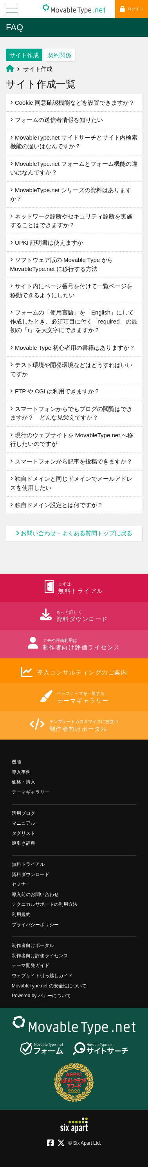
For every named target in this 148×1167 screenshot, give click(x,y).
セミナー (21, 884)
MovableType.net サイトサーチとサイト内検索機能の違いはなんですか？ (74, 142)
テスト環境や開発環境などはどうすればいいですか (71, 369)
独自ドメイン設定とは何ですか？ (56, 505)
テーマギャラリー (30, 792)
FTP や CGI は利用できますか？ (55, 391)
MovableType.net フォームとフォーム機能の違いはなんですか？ (74, 168)
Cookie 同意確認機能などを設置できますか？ (72, 102)
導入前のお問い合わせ (35, 894)
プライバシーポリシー (35, 924)
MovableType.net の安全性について (49, 986)
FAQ (14, 27)
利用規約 (21, 914)
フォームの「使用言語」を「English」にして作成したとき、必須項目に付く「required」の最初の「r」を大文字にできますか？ (73, 321)
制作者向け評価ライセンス (40, 955)
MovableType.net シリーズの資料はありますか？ (71, 194)
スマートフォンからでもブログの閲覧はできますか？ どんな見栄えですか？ (71, 413)
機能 (16, 762)
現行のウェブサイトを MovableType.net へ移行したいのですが (72, 439)
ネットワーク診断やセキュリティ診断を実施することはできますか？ (71, 221)
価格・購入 (23, 782)
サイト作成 (24, 55)
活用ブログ (23, 813)
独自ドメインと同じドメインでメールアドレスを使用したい (71, 483)
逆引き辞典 (23, 843)
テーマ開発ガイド (30, 965)
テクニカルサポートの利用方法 (45, 904)
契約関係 (59, 55)
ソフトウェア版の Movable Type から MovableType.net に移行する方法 (62, 264)
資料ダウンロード (30, 874)
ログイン (131, 9)
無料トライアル (28, 864)
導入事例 (21, 772)
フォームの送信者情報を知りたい (56, 119)
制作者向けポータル (33, 945)
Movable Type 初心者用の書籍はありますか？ (72, 347)
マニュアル (23, 823)
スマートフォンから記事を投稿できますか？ (71, 461)
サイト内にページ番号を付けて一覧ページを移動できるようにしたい (71, 290)
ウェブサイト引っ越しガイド (42, 975)
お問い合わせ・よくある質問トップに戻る (74, 533)
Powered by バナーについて (41, 995)
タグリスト (23, 833)
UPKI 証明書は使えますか (46, 242)
